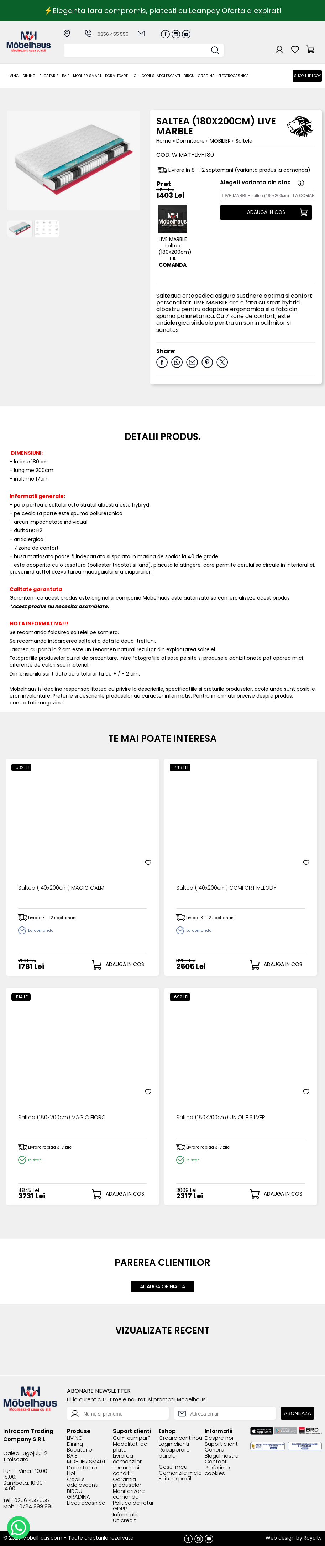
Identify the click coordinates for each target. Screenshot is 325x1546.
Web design (280, 1537)
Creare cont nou (180, 1438)
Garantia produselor (127, 1482)
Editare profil (175, 1478)
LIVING (13, 75)
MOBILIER (221, 140)
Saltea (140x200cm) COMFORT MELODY (228, 888)
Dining (29, 75)
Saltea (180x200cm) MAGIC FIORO (63, 1117)
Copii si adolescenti (161, 75)
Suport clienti (222, 1443)
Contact (216, 1461)
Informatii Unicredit (125, 1517)
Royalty (313, 1537)
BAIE (65, 75)
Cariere (214, 1450)
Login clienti (174, 1443)
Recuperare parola (174, 1452)
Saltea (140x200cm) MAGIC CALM (63, 888)
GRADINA (206, 75)
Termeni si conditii (126, 1470)
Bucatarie (48, 75)
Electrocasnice (233, 75)
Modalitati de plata (130, 1446)
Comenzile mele (180, 1472)
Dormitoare (116, 75)
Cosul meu (173, 1467)
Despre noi (219, 1438)
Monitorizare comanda (129, 1493)
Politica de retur (133, 1502)
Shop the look (307, 75)
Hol (134, 75)
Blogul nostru (221, 1455)
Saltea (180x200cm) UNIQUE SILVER (222, 1117)
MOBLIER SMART (87, 75)
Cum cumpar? (132, 1438)
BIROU (189, 75)
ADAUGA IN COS (265, 212)
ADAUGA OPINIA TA (162, 1286)
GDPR (120, 1508)
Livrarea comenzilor (127, 1458)
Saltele (244, 140)
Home (163, 140)
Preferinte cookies (217, 1470)
